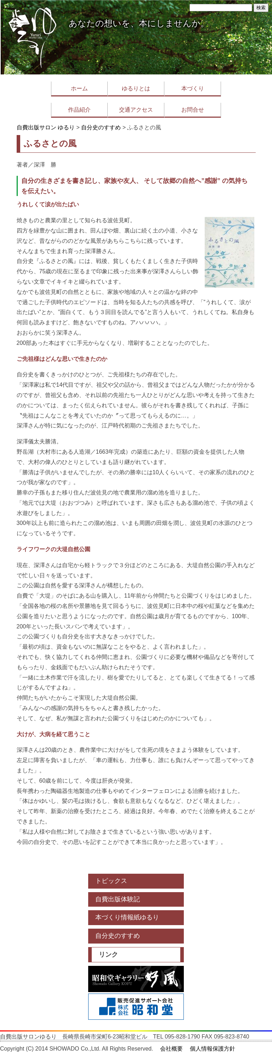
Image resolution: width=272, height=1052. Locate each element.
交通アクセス (136, 110)
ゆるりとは (136, 88)
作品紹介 (79, 110)
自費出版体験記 (117, 899)
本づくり (192, 88)
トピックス (111, 880)
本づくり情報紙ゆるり (127, 917)
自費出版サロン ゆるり (46, 127)
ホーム (79, 88)
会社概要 (171, 1049)
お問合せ (192, 110)
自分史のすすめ (101, 127)
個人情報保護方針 (212, 1049)
